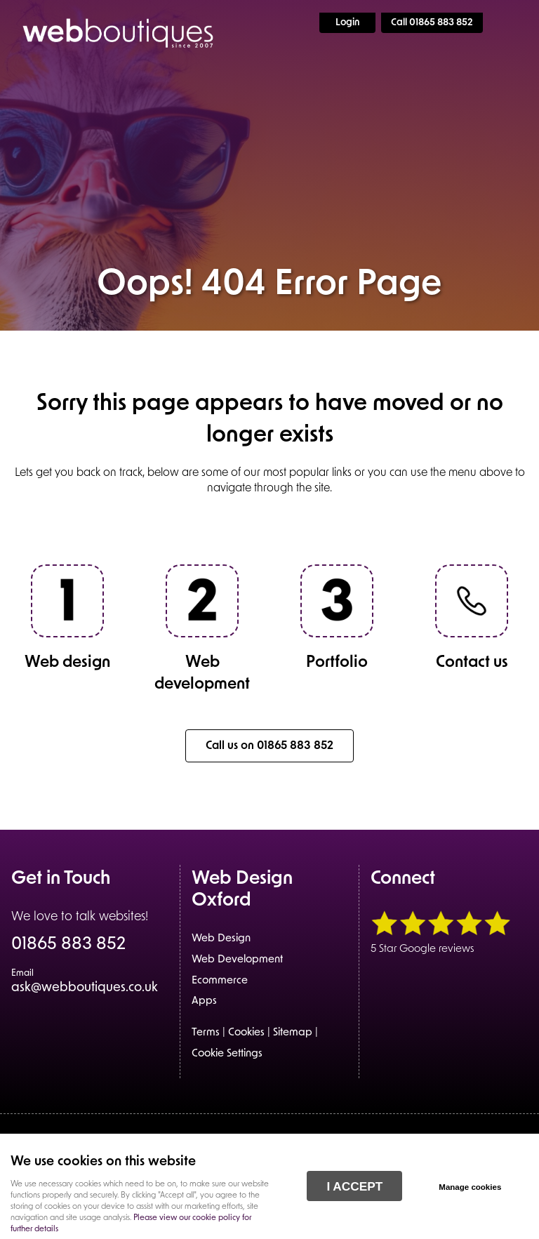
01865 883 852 (68, 945)
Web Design (221, 939)
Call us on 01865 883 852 (269, 746)
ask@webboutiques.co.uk (84, 982)
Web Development (237, 960)
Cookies (246, 1033)
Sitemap (292, 1033)
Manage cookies (470, 1187)
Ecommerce (220, 981)
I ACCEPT (354, 1186)
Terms (206, 1033)
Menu (514, 22)
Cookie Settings (227, 1054)
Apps (204, 1001)
